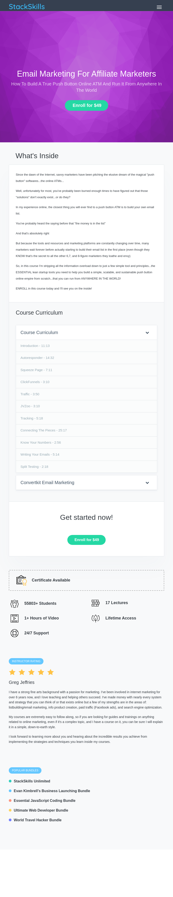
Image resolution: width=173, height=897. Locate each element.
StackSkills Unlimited (29, 781)
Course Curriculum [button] (84, 332)
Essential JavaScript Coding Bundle (42, 801)
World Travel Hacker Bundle (35, 820)
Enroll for (85, 105)
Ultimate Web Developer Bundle (38, 810)
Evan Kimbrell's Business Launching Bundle (49, 791)
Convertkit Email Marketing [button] (84, 482)
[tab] (86, 332)
